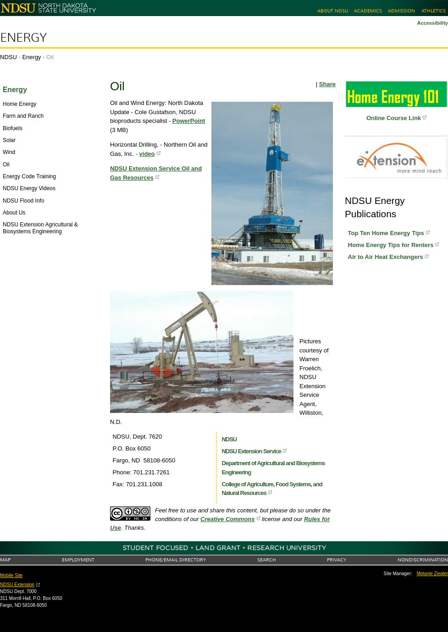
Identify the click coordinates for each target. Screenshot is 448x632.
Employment (78, 560)
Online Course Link (393, 118)
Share (327, 84)
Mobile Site (11, 575)
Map (5, 560)
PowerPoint (188, 120)
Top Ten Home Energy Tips (386, 233)
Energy (23, 37)
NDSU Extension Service (251, 451)
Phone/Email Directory (175, 560)
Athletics (433, 11)
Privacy (336, 560)
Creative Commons (227, 519)
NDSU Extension (17, 584)
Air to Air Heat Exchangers (385, 256)
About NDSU (332, 11)
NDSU (8, 57)
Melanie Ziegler (432, 573)
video (147, 153)
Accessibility (432, 23)
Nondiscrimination (423, 560)
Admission (401, 11)
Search (266, 560)
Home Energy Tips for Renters (391, 245)
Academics (368, 11)
